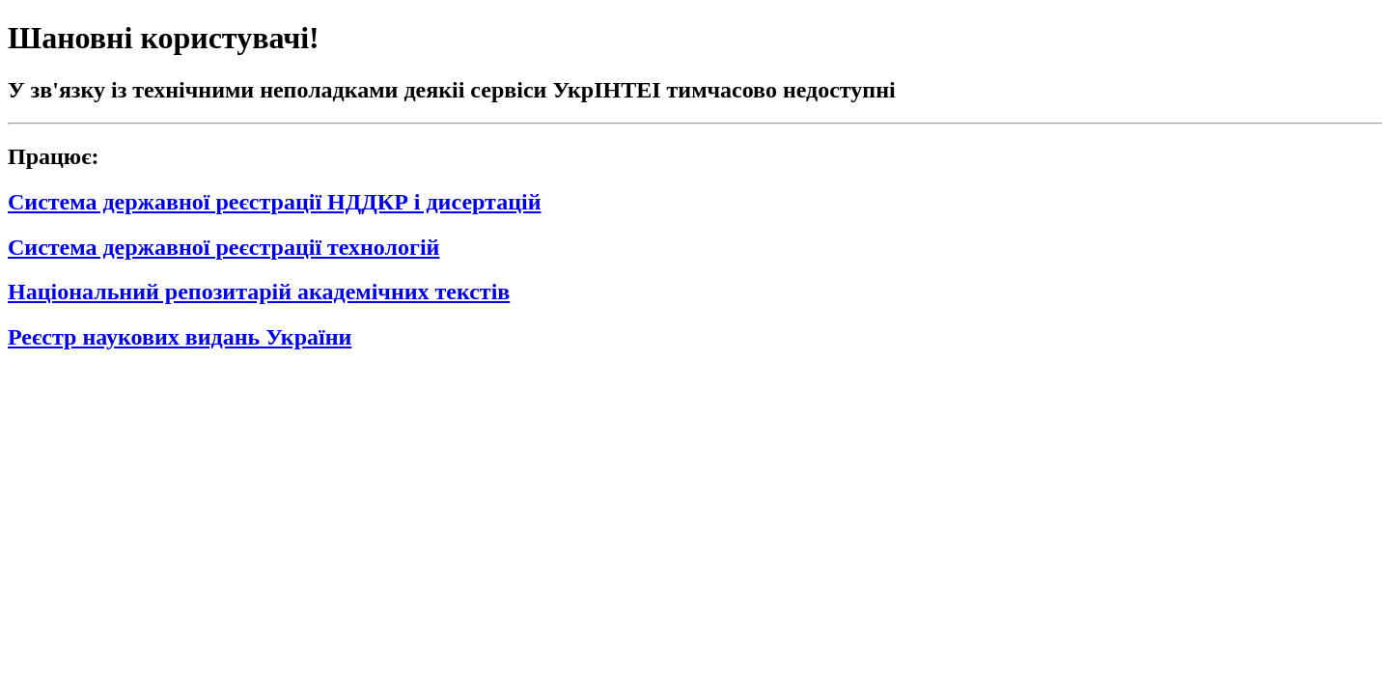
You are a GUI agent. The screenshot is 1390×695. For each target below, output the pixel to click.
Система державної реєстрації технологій (223, 247)
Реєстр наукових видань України (179, 336)
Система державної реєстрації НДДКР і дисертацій (274, 201)
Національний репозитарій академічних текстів (259, 291)
